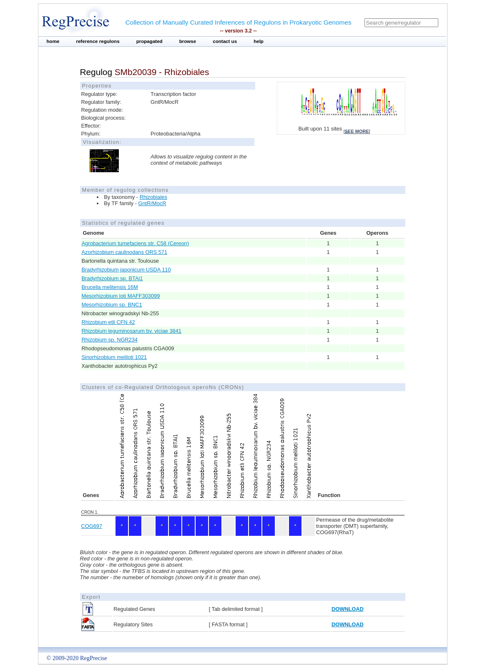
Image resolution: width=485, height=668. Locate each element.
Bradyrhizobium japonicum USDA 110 (126, 269)
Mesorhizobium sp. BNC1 (112, 304)
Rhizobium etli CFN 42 (108, 322)
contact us (225, 41)
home (53, 41)
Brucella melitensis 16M (110, 287)
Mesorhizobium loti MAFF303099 (121, 296)
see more (357, 131)
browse (187, 41)
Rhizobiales (153, 197)
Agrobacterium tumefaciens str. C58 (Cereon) (135, 243)
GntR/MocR (152, 203)
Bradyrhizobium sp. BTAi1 (112, 278)
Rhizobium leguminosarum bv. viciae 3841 (131, 331)
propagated (149, 41)
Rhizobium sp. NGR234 (110, 340)
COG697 (92, 526)
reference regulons (97, 41)
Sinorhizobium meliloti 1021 (114, 357)
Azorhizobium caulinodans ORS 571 (125, 252)
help (259, 41)
